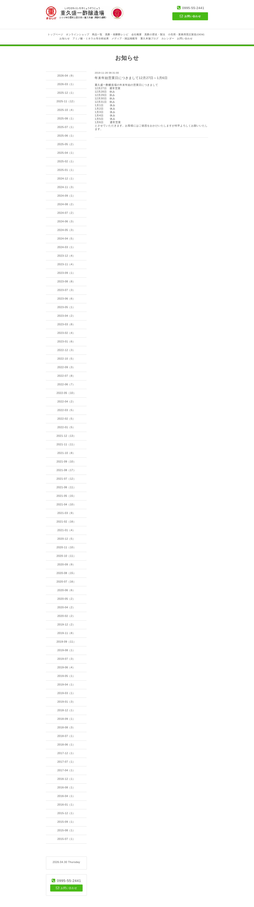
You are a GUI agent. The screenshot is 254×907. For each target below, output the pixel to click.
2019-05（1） (66, 676)
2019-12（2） (66, 624)
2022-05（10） (66, 393)
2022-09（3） (66, 367)
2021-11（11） (66, 444)
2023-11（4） (66, 264)
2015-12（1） (66, 813)
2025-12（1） (66, 92)
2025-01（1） (66, 170)
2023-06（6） (66, 298)
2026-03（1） (66, 84)
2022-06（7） (66, 384)
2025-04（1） (66, 152)
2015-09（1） (66, 821)
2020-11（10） (66, 547)
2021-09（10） (66, 461)
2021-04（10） (66, 504)
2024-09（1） (66, 195)
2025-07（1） (66, 127)
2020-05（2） (66, 598)
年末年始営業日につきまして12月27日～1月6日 (131, 78)
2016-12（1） (66, 779)
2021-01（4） (66, 530)
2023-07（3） (66, 290)
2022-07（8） (66, 375)
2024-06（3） (66, 221)
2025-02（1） (66, 161)
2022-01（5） (66, 427)
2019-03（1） (66, 693)
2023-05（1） (66, 307)
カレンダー (167, 38)
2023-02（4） (66, 333)
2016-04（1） (66, 796)
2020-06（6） (66, 590)
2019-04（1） (66, 684)
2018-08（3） (66, 727)
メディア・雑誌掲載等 (125, 38)
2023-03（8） (66, 324)
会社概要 (136, 34)
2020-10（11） (66, 556)
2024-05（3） (66, 230)
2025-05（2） (66, 144)
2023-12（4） (66, 255)
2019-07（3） (66, 658)
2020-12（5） (66, 538)
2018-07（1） (66, 736)
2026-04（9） (66, 75)
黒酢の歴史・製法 (154, 34)
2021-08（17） (66, 470)
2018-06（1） (66, 744)
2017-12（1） (66, 753)
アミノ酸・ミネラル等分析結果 (91, 38)
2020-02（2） (66, 616)
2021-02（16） (66, 521)
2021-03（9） (66, 513)
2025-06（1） (66, 135)
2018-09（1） (66, 719)
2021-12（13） (66, 435)
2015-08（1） (66, 830)
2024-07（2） (66, 212)
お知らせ (64, 38)
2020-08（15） (66, 573)
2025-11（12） (66, 101)
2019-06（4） (66, 667)
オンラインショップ (77, 34)
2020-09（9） (66, 564)
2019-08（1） (66, 650)
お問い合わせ (185, 38)
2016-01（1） (66, 804)
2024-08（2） (66, 204)
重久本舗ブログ (149, 38)
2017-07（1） (66, 761)
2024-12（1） (66, 178)
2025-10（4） (66, 110)
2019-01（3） (66, 701)
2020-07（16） (66, 581)
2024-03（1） (66, 247)
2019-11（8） (66, 633)
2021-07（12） (66, 478)
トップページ (55, 34)
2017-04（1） (66, 770)
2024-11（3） (66, 187)
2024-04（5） (66, 238)
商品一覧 (97, 34)
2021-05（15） (66, 496)
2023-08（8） (66, 281)
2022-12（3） (66, 350)
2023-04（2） (66, 315)
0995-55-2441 (193, 8)
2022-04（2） (66, 401)
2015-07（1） (66, 839)
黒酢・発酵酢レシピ (116, 34)
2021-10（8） (66, 453)
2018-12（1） (66, 710)
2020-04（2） (66, 607)
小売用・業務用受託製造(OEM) (186, 34)
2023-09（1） (66, 273)
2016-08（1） (66, 787)
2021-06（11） (66, 487)
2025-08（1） (66, 118)
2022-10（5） (66, 358)
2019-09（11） (66, 641)
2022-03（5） (66, 410)
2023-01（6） (66, 341)
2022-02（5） (66, 418)
